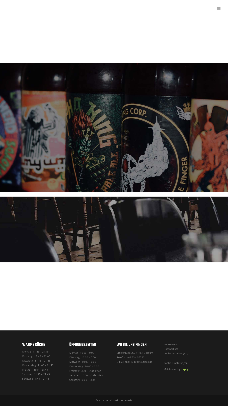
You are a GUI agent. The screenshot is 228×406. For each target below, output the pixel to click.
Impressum (170, 344)
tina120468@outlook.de (138, 361)
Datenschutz (171, 349)
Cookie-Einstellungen (176, 363)
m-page (185, 369)
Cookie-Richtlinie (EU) (176, 353)
